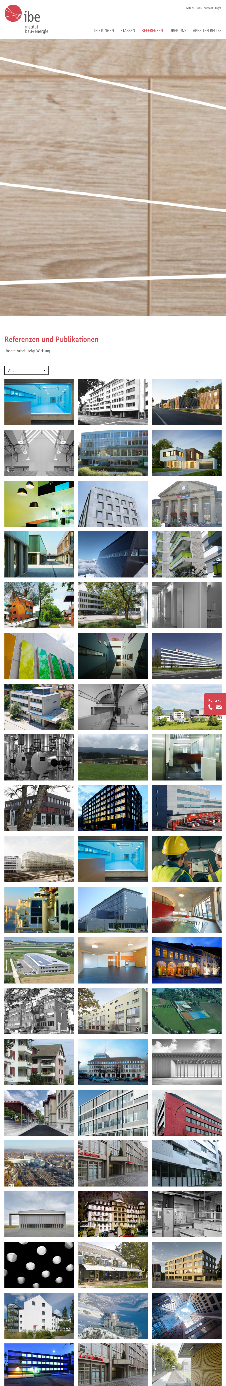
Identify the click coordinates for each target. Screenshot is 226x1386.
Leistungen (104, 30)
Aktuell (190, 7)
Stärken (128, 30)
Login (218, 7)
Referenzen (152, 30)
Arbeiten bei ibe (207, 30)
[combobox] (26, 370)
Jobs (199, 7)
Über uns (178, 30)
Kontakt (208, 7)
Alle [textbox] (11, 370)
